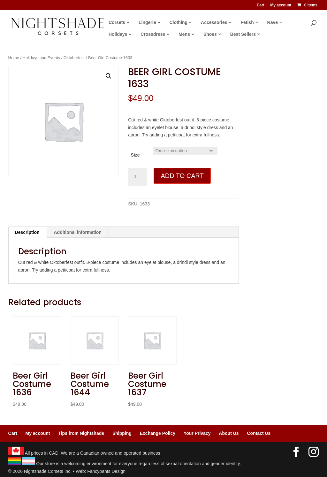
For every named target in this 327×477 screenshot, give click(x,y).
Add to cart (182, 175)
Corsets (117, 22)
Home (13, 57)
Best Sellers (243, 34)
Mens (184, 34)
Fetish (247, 22)
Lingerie (147, 22)
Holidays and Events (41, 57)
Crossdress (153, 34)
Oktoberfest (74, 57)
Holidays (118, 34)
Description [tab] (27, 232)
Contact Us (258, 433)
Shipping (122, 433)
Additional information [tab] (78, 232)
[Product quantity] (137, 177)
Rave (272, 22)
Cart (260, 5)
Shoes (210, 34)
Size (135, 155)
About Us (229, 433)
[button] (108, 76)
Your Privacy (197, 433)
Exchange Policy (157, 433)
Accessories (214, 22)
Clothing (178, 22)
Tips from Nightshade (81, 433)
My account (280, 5)
